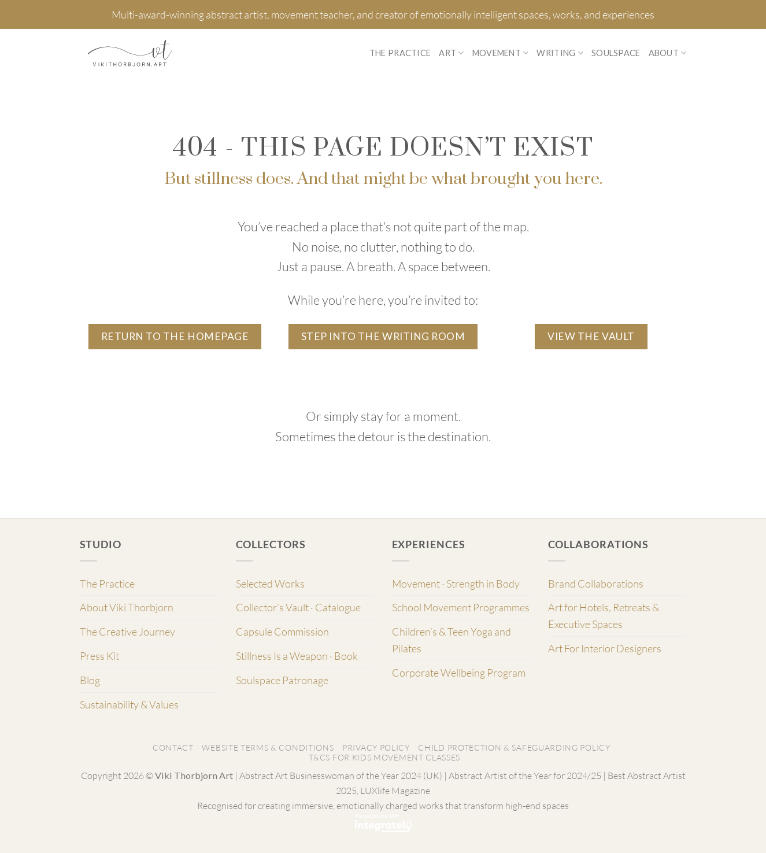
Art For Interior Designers (604, 648)
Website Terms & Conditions (268, 747)
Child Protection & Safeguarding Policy (514, 747)
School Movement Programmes (461, 607)
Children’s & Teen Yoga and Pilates (451, 640)
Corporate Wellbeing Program (459, 672)
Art (451, 52)
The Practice (400, 53)
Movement (500, 52)
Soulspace (616, 53)
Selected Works (270, 583)
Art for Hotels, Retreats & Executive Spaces (603, 615)
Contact (173, 747)
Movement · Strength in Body (456, 583)
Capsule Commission (282, 631)
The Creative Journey (127, 631)
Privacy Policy (376, 747)
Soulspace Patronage (282, 680)
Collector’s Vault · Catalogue (298, 607)
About (668, 52)
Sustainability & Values (129, 704)
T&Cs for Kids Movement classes (384, 757)
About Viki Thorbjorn (126, 607)
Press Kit (99, 655)
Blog (90, 680)
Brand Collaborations (595, 583)
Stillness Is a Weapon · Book (297, 655)
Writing (559, 52)
